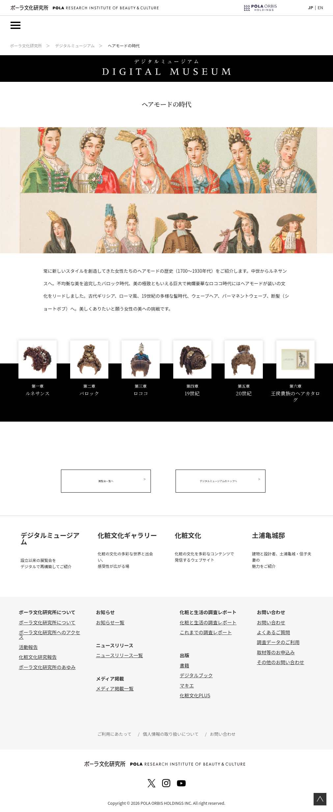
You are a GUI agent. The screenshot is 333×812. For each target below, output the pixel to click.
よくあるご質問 (273, 630)
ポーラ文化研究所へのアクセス (49, 632)
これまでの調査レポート (206, 630)
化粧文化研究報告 (38, 655)
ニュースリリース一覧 (119, 653)
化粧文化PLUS (195, 693)
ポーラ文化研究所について (47, 620)
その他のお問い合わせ (280, 660)
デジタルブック (196, 673)
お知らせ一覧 (110, 620)
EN (320, 7)
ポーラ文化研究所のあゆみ (47, 665)
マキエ (187, 683)
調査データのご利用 (278, 640)
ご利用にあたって (115, 733)
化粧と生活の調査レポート (208, 620)
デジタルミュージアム (75, 46)
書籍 (184, 663)
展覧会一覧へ (109, 481)
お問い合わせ (271, 620)
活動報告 (28, 645)
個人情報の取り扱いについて (170, 733)
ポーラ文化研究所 (26, 46)
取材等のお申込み (276, 650)
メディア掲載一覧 (114, 687)
